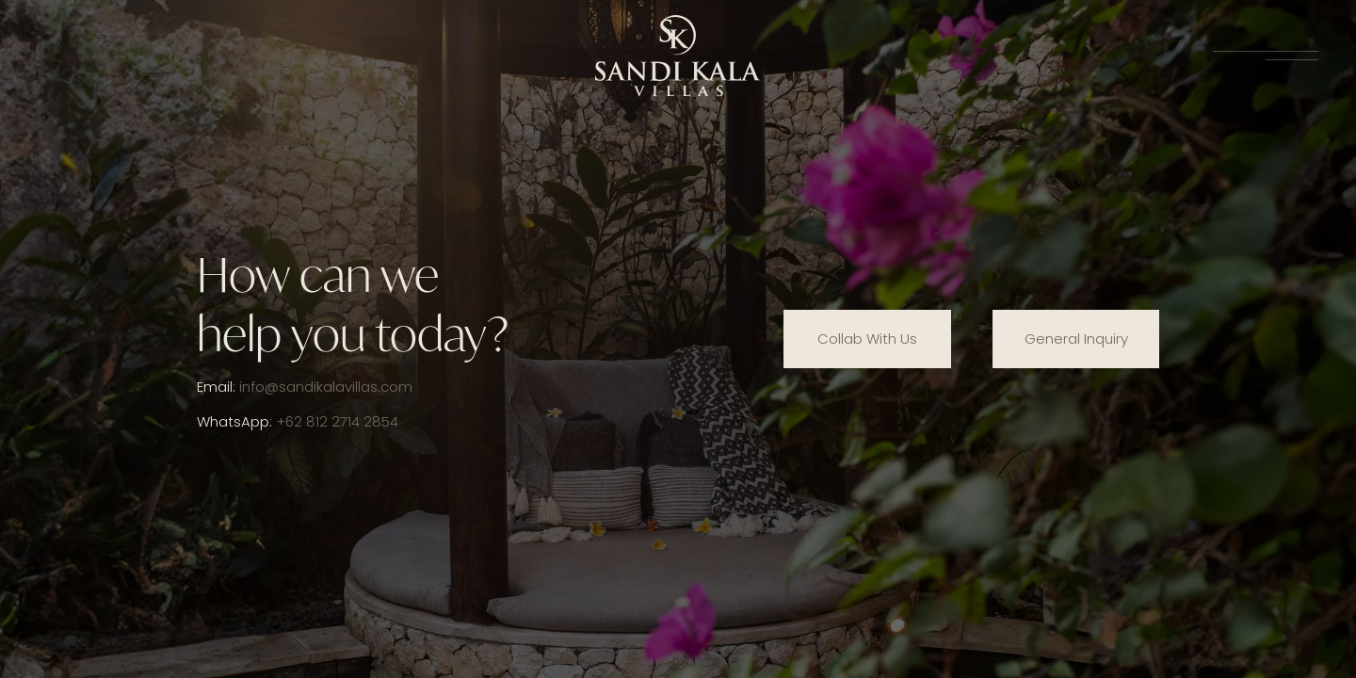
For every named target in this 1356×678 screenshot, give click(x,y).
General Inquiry (1076, 338)
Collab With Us (867, 338)
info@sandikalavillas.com (325, 386)
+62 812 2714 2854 (337, 421)
